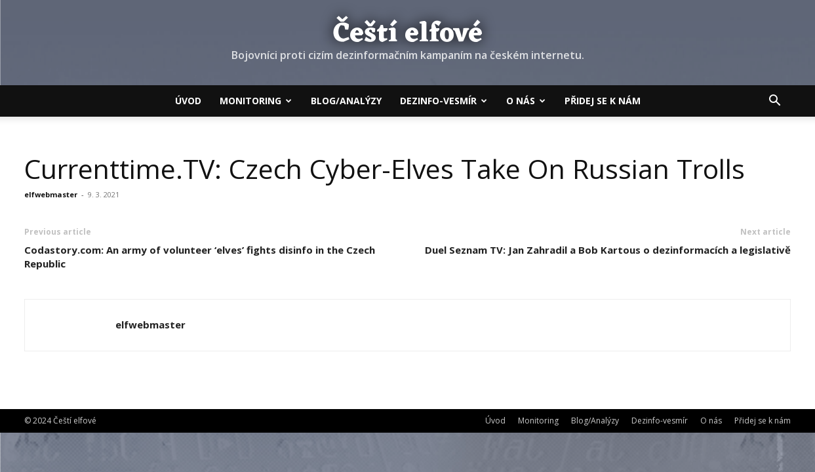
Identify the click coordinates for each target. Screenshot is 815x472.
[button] (775, 101)
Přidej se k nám (603, 100)
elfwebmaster (50, 194)
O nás (526, 100)
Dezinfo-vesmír (443, 100)
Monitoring (256, 100)
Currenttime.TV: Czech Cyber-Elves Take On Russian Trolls (384, 168)
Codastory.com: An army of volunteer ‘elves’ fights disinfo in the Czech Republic (199, 256)
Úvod (188, 100)
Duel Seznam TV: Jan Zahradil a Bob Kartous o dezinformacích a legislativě (608, 249)
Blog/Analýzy (346, 100)
